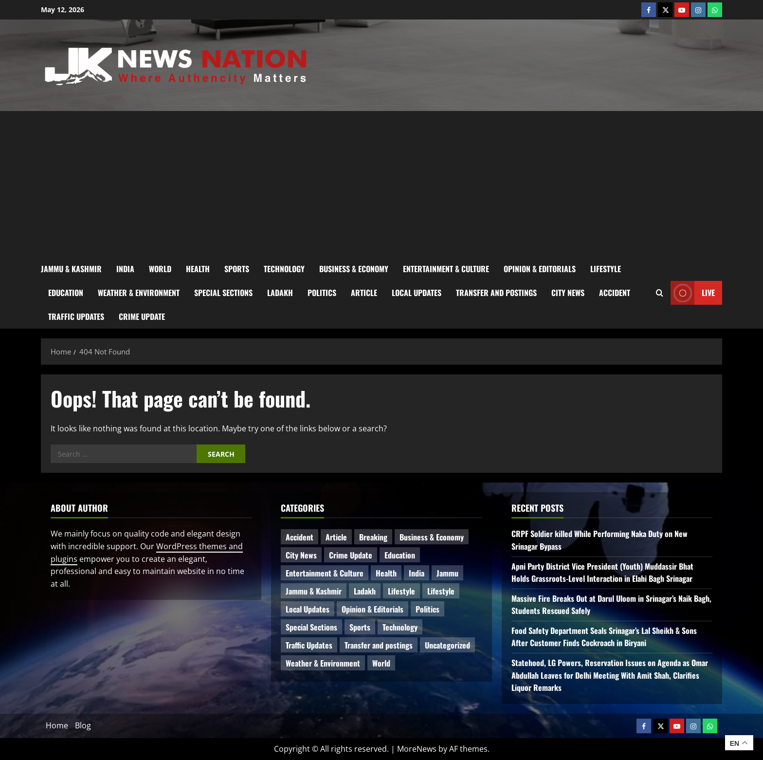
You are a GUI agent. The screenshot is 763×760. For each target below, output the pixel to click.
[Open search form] (659, 292)
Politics (322, 292)
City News (567, 292)
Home (57, 725)
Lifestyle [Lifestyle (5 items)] (440, 591)
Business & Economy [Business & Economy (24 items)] (432, 537)
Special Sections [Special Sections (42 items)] (311, 627)
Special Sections (223, 292)
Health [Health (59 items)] (386, 573)
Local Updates (416, 292)
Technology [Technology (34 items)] (400, 627)
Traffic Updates (76, 316)
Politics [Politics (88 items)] (427, 609)
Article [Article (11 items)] (336, 537)
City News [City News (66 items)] (301, 555)
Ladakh (280, 292)
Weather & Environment (139, 292)
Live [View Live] (693, 293)
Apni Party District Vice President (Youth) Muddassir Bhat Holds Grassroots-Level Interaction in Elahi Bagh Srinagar (602, 572)
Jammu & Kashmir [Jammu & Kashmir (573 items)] (314, 591)
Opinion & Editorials (540, 269)
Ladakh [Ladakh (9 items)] (365, 591)
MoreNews (416, 748)
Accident (614, 292)
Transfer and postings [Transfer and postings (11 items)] (379, 645)
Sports (236, 269)
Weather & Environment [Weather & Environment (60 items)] (323, 663)
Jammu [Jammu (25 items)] (447, 573)
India (125, 269)
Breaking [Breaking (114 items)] (373, 537)
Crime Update (142, 316)
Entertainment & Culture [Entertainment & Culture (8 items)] (324, 573)
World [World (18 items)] (381, 663)
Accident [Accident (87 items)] (299, 537)
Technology (284, 269)
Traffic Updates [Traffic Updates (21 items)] (309, 645)
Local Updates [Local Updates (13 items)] (307, 609)
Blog (83, 725)
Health (198, 269)
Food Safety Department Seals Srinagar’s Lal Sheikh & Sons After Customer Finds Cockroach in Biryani (604, 637)
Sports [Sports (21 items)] (359, 627)
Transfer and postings (496, 292)
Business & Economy (353, 269)
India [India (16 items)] (416, 573)
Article (364, 292)
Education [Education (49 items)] (399, 555)
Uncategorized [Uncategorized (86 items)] (447, 645)
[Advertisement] (381, 184)
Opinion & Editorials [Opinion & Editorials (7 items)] (372, 609)
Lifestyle (605, 269)
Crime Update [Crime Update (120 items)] (350, 555)
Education (65, 292)
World (160, 269)
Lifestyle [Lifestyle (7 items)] (401, 591)
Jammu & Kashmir (71, 269)
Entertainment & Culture (446, 269)
